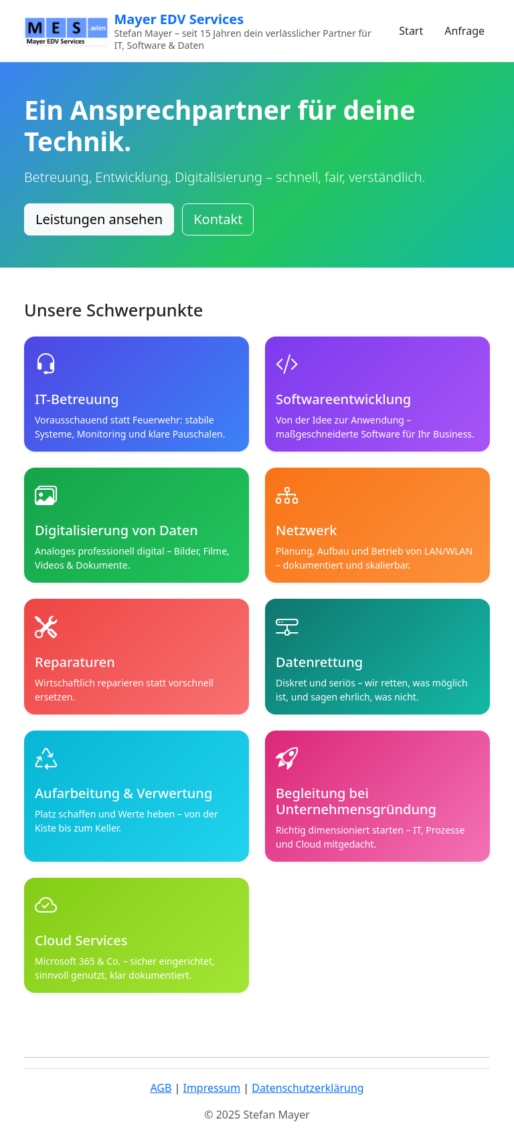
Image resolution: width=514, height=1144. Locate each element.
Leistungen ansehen (99, 219)
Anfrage (464, 30)
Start (411, 30)
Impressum (211, 1087)
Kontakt (217, 219)
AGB (160, 1087)
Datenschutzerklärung (307, 1087)
